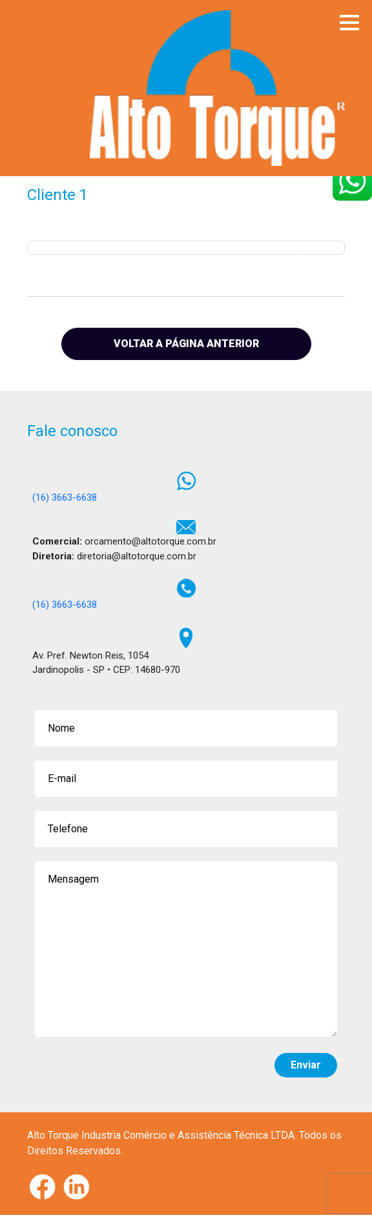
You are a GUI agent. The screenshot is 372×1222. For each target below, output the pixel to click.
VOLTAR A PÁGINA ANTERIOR (186, 343)
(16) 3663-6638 (64, 497)
